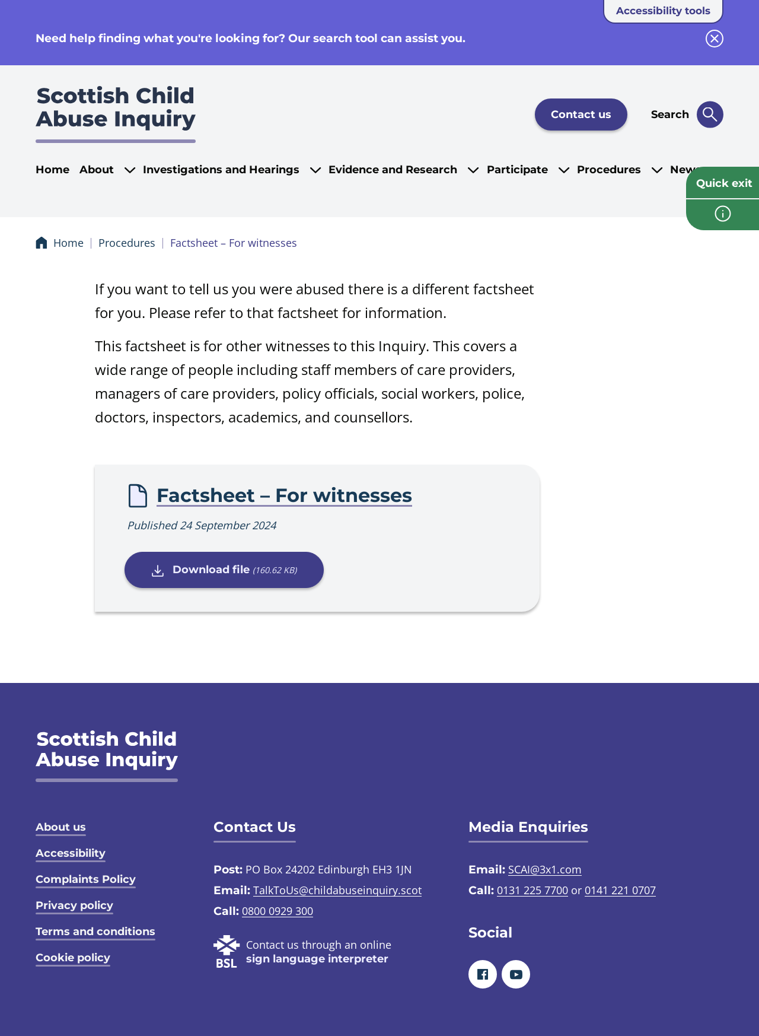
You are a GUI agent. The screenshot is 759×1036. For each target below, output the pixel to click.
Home (52, 169)
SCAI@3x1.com (545, 869)
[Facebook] (482, 974)
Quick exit (724, 183)
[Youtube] (516, 974)
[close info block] (714, 38)
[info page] (722, 214)
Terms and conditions (95, 931)
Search (670, 114)
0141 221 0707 (620, 890)
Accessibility (71, 853)
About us (61, 827)
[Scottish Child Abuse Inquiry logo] (116, 114)
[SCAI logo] (107, 756)
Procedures (126, 243)
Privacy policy (74, 905)
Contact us (581, 114)
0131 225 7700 (532, 890)
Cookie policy (73, 957)
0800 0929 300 (277, 911)
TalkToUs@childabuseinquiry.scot (337, 890)
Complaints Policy (86, 879)
